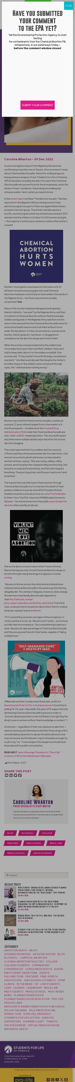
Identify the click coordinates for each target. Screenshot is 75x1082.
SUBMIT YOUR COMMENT (37, 105)
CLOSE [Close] (68, 5)
